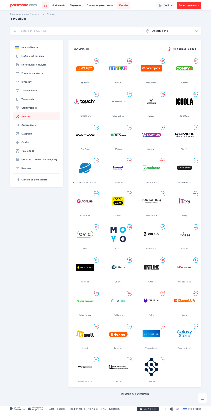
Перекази (75, 5)
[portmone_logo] (23, 5)
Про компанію (77, 409)
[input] (76, 31)
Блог (51, 409)
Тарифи (61, 409)
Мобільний (58, 5)
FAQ (103, 409)
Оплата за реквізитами (100, 5)
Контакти (114, 409)
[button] (172, 31)
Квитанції (93, 409)
